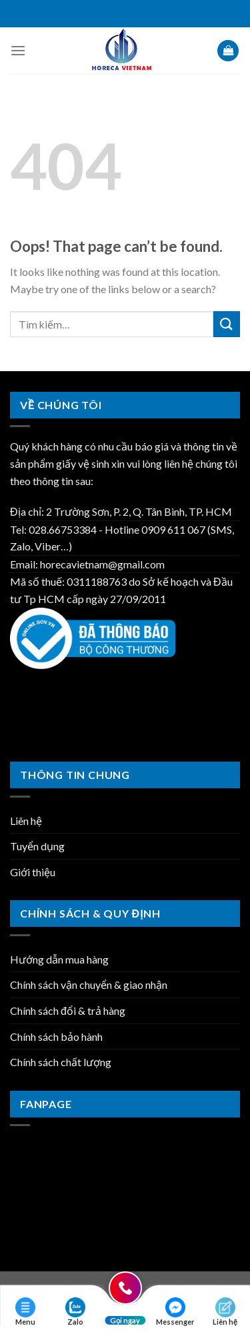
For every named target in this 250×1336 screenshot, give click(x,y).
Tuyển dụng (37, 846)
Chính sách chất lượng (60, 1061)
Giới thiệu (32, 872)
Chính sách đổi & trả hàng (67, 1010)
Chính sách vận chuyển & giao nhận (88, 984)
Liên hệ (26, 820)
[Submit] (226, 324)
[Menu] (18, 50)
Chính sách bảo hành (56, 1036)
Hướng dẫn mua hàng (59, 959)
